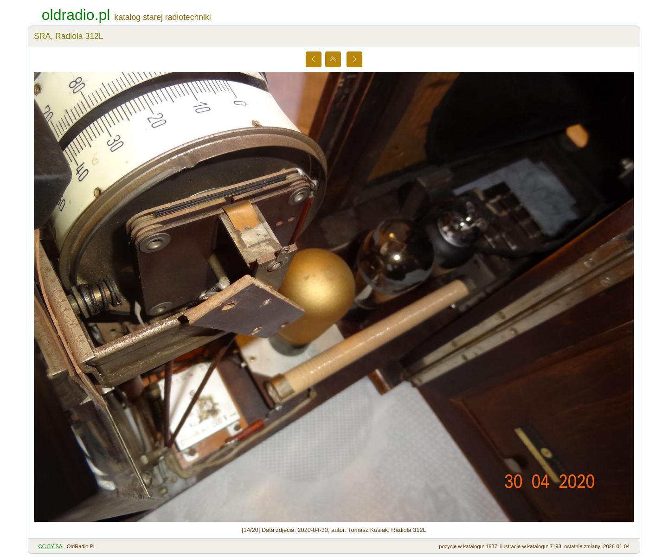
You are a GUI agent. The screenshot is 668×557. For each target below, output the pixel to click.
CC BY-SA (50, 546)
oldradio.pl (76, 14)
